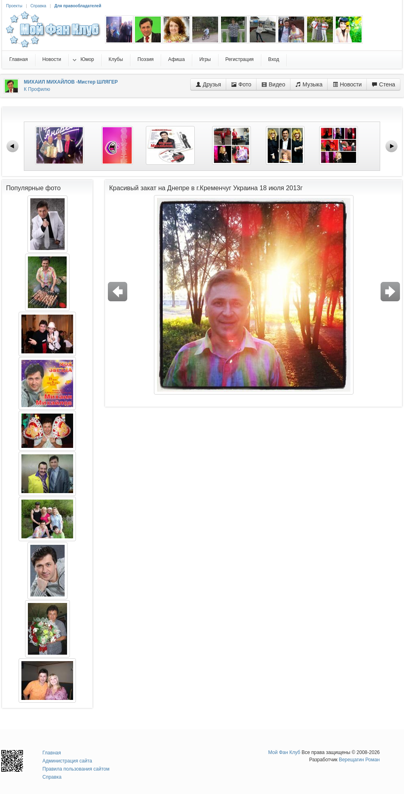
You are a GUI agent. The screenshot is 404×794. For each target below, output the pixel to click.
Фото (241, 84)
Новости (347, 84)
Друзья (208, 84)
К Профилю (37, 89)
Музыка (308, 84)
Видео (273, 84)
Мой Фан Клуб (284, 752)
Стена (383, 84)
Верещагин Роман (359, 759)
